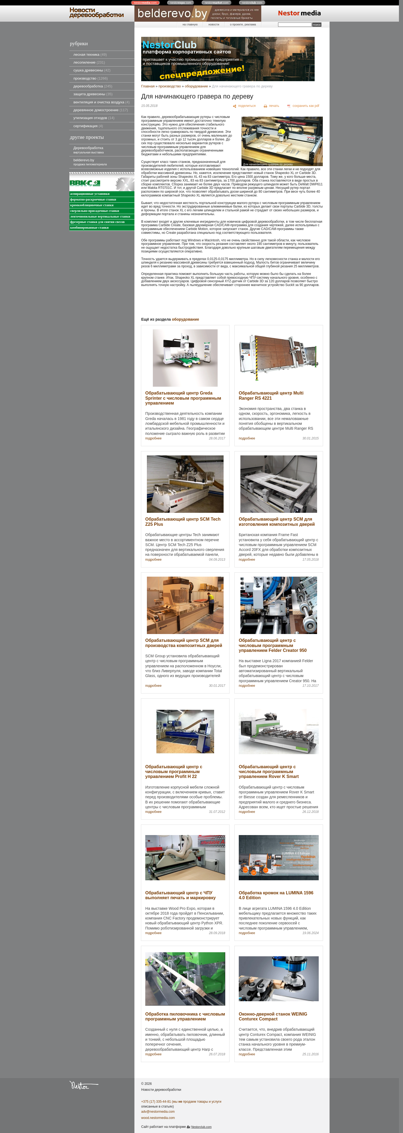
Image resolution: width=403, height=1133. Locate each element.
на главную (190, 24)
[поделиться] (244, 106)
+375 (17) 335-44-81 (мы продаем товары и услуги (181, 1102)
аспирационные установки (89, 194)
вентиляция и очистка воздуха (101, 102)
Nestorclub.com (201, 1126)
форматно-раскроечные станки (93, 199)
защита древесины (92, 94)
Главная (147, 86)
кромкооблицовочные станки (92, 205)
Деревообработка (88, 150)
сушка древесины (92, 70)
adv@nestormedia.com (158, 1112)
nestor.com (145, 2)
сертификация (88, 126)
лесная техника (90, 54)
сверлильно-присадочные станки (94, 211)
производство (90, 78)
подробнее (153, 438)
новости (213, 24)
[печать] (271, 106)
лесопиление (89, 62)
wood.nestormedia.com (158, 1118)
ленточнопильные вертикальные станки (100, 216)
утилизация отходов (94, 118)
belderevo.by (90, 162)
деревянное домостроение (100, 110)
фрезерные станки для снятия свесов (97, 222)
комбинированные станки (89, 227)
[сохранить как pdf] (303, 106)
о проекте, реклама (243, 24)
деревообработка (92, 86)
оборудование (196, 86)
